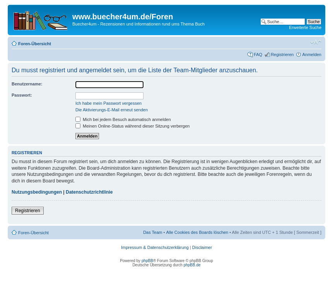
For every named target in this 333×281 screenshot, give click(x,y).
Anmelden (311, 54)
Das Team (152, 232)
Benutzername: (27, 84)
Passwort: (22, 95)
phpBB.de (192, 265)
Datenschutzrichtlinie (89, 192)
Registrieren (282, 54)
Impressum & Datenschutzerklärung (155, 247)
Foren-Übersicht (34, 43)
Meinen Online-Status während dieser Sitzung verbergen (132, 126)
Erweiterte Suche (305, 27)
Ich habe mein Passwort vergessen (108, 103)
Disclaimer (202, 247)
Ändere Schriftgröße (315, 42)
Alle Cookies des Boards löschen (197, 232)
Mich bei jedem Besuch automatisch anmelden (123, 119)
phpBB (147, 261)
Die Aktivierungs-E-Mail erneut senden (111, 109)
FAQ (258, 54)
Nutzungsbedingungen (37, 192)
